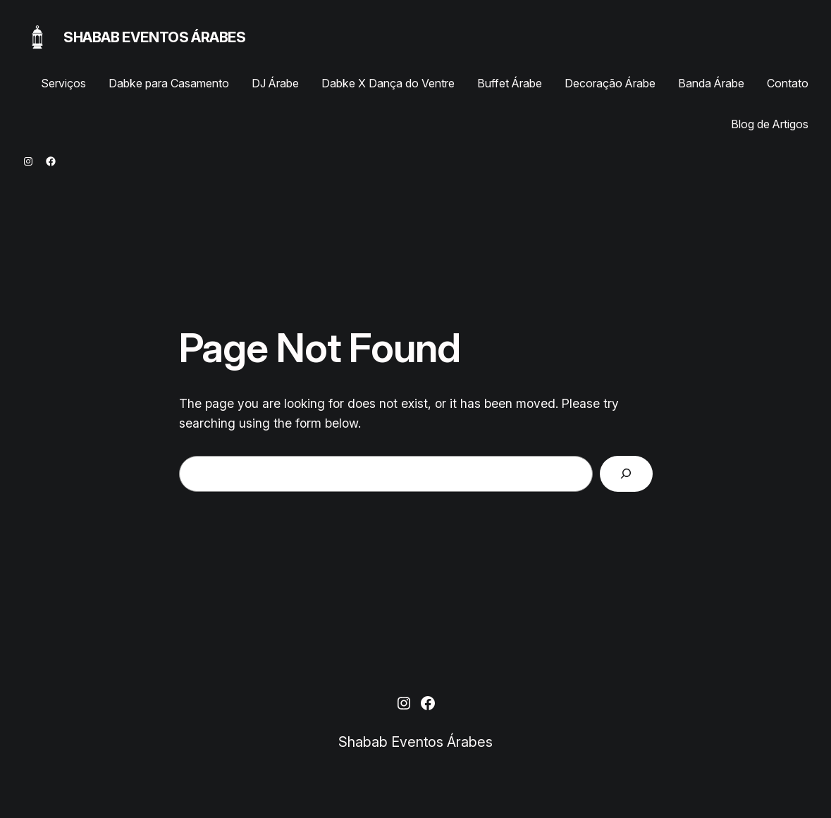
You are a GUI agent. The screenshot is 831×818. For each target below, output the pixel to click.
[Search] (626, 474)
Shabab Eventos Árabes (154, 37)
